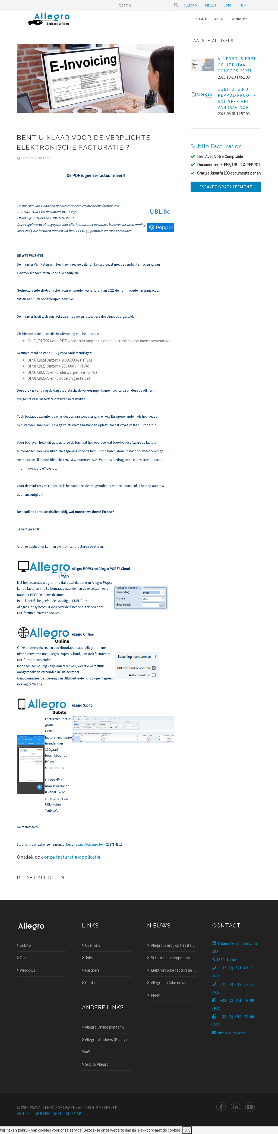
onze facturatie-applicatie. (73, 857)
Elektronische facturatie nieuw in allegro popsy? (171, 970)
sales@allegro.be (90, 844)
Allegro (190, 5)
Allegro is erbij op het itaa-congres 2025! (171, 945)
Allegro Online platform (103, 1027)
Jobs (87, 957)
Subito (201, 19)
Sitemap (73, 1113)
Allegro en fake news (166, 982)
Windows (240, 19)
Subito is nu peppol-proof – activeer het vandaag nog (171, 957)
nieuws (210, 5)
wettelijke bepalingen (39, 1113)
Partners (91, 970)
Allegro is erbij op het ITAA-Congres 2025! (238, 64)
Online (220, 19)
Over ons (91, 945)
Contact (90, 982)
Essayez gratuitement (225, 186)
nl (243, 5)
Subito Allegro (95, 1064)
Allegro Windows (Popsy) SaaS (104, 1045)
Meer (153, 995)
